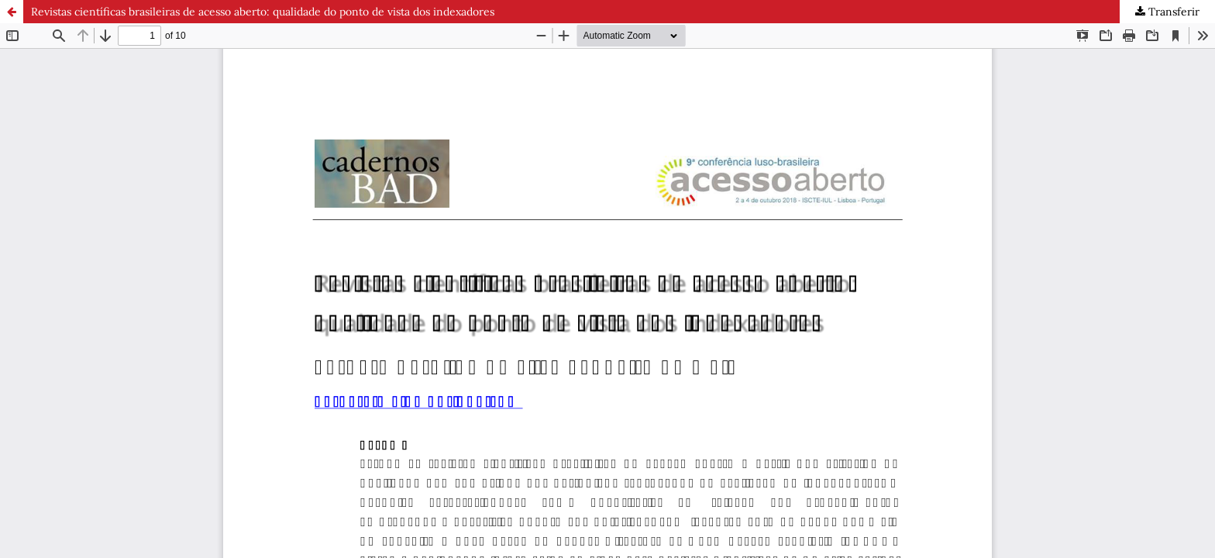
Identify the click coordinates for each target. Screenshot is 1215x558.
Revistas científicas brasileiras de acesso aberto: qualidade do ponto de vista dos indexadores (262, 12)
